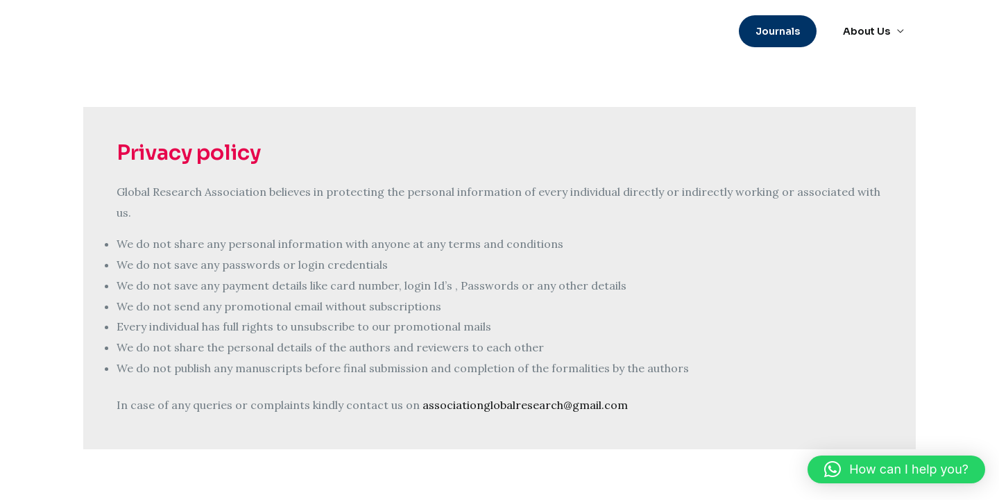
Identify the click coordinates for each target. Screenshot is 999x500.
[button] (782, 31)
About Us (868, 31)
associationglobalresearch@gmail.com (525, 405)
